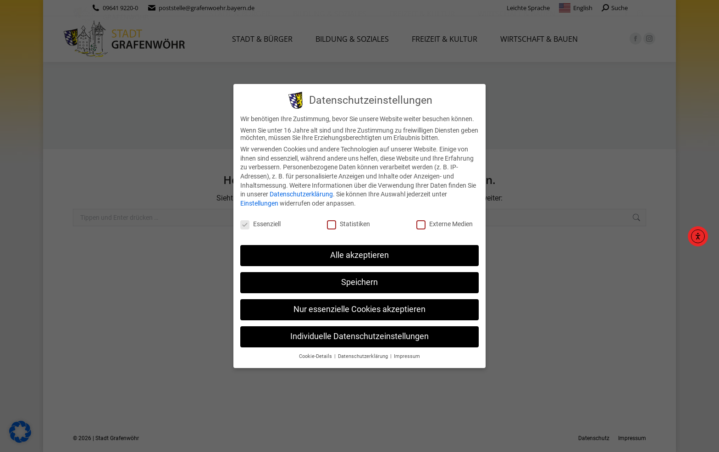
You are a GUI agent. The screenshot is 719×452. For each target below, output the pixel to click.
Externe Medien (444, 224)
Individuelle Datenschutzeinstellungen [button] (359, 336)
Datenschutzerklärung (301, 194)
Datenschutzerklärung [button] (363, 356)
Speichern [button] (359, 282)
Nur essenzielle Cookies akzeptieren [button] (359, 309)
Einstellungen (259, 203)
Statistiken (348, 224)
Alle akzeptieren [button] (359, 255)
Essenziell (260, 224)
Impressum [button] (407, 356)
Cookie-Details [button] (316, 356)
